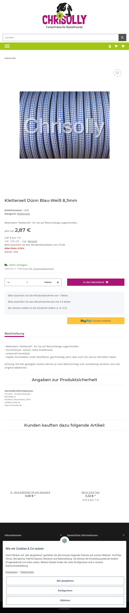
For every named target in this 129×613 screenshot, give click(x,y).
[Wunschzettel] (116, 46)
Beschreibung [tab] (14, 333)
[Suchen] (61, 37)
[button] (110, 46)
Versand (32, 241)
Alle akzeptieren (65, 580)
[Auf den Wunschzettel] (117, 73)
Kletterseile (23, 213)
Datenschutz (27, 572)
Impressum (11, 572)
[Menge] (27, 282)
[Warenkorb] (123, 46)
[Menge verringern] (8, 282)
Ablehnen (65, 600)
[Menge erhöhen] (58, 282)
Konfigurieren (65, 590)
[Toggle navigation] (7, 46)
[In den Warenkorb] (95, 282)
